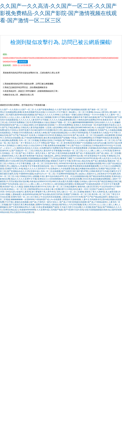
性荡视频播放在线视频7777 (40, 158)
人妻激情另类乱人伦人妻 (11, 156)
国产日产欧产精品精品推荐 (95, 197)
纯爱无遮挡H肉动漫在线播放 (21, 115)
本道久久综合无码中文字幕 (35, 145)
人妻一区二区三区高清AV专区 (44, 163)
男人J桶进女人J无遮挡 (17, 166)
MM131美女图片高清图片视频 (65, 181)
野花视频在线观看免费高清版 (37, 161)
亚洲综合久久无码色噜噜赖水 (50, 179)
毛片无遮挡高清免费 (73, 179)
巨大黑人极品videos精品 (66, 130)
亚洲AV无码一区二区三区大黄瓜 (25, 197)
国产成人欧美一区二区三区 (84, 135)
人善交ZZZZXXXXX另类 (71, 197)
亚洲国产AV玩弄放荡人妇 (11, 184)
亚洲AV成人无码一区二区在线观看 (45, 171)
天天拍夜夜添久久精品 (98, 133)
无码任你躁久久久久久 (104, 122)
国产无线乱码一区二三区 (22, 151)
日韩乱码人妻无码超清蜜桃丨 (33, 127)
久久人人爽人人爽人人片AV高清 (97, 151)
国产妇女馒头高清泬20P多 (50, 194)
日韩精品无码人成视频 (29, 176)
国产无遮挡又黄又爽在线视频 (22, 205)
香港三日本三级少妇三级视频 (38, 117)
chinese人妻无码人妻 (102, 112)
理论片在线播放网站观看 (11, 112)
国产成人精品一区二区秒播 (109, 153)
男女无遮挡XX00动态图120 (22, 212)
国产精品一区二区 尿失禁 (58, 143)
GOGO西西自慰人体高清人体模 (32, 133)
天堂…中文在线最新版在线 (76, 176)
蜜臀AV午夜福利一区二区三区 (102, 140)
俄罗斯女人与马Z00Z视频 (70, 205)
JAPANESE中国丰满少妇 (69, 163)
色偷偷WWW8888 (28, 210)
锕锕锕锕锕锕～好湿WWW (22, 199)
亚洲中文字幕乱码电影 (62, 117)
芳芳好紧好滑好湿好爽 (19, 181)
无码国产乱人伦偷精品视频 (109, 130)
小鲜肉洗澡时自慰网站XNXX (89, 120)
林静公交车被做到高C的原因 (41, 125)
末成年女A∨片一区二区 (44, 174)
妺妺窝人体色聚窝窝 (106, 135)
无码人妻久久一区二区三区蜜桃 (70, 192)
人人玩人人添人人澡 (16, 117)
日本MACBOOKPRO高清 (86, 158)
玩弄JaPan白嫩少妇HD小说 (105, 143)
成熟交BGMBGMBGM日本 (81, 127)
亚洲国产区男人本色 (14, 169)
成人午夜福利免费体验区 (32, 138)
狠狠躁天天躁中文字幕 (60, 161)
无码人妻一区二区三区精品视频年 (61, 187)
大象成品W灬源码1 (51, 156)
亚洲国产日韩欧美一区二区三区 (77, 194)
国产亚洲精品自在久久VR (18, 171)
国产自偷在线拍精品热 (57, 133)
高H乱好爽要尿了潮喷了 (63, 158)
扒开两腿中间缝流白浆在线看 (105, 138)
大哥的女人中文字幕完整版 (18, 163)
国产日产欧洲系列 (105, 117)
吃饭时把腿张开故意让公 (107, 125)
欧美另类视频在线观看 (91, 163)
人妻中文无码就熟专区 (91, 199)
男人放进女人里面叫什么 (86, 174)
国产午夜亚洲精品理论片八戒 (21, 207)
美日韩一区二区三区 (100, 194)
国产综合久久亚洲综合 (81, 145)
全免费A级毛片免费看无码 (51, 148)
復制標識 (23, 62)
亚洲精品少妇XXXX (63, 135)
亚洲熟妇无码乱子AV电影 (50, 140)
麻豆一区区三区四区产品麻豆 (91, 189)
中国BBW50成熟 (26, 174)
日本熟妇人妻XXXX (87, 181)
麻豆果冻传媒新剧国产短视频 (56, 138)
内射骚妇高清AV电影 (98, 148)
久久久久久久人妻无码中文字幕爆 (34, 120)
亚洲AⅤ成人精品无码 (80, 161)
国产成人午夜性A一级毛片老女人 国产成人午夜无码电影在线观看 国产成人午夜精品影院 (57, 153)
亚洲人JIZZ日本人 (90, 205)
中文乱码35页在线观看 (50, 197)
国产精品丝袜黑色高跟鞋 (100, 176)
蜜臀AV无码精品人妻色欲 (47, 205)
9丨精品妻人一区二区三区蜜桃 (79, 112)
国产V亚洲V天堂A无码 (73, 210)
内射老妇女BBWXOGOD (40, 181)
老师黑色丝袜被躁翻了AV (59, 145)
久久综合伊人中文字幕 (55, 112)
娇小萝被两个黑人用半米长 (43, 192)
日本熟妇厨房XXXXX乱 (102, 145)
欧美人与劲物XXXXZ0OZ (42, 135)
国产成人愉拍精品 (98, 161)
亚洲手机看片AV (26, 130)
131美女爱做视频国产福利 (46, 207)
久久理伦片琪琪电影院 (78, 133)
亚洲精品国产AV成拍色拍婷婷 (87, 184)
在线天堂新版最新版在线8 (95, 210)
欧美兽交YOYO (105, 174)
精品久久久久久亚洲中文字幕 (23, 179)
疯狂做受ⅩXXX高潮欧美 (44, 130)
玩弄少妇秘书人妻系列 (21, 192)
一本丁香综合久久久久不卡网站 (32, 143)
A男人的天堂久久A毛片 (108, 158)
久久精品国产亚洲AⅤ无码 (105, 127)
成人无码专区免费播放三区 (17, 122)
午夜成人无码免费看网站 (81, 138)
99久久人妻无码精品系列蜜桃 (60, 184)
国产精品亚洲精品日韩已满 (109, 181)
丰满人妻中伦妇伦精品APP (51, 176)
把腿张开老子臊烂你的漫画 (84, 117)
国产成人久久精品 (20, 125)
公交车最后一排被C (68, 115)
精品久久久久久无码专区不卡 (36, 169)
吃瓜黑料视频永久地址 (39, 122)
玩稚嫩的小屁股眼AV (88, 130)
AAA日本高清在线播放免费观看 (96, 179)
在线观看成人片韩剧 (9, 133)
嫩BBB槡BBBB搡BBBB (83, 122)
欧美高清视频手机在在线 (33, 112)
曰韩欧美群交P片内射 (99, 171)
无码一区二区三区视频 (28, 140)
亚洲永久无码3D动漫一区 (85, 125)
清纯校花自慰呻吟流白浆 (72, 156)
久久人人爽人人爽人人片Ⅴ (34, 184)
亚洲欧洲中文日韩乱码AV (66, 189)
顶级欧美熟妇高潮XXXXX (35, 187)
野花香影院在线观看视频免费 (85, 166)
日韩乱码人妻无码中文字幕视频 (47, 151)
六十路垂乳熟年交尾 (63, 166)
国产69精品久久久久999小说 (75, 140)
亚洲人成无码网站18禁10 (58, 127)
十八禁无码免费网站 (64, 125)
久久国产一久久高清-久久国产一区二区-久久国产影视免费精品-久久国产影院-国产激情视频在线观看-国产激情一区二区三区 (58, 13)
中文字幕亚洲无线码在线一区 (40, 166)
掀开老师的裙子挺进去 (32, 156)
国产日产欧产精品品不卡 (19, 135)
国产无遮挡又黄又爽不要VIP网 (74, 171)
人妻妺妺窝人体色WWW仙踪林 (24, 194)
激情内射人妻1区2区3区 (87, 187)
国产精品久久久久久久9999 (47, 115)
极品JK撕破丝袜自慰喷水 (86, 169)
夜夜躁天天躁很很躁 (72, 199)
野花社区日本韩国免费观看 (76, 148)
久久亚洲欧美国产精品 (92, 207)
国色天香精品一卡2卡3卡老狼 (91, 115)
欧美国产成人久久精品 (13, 187)
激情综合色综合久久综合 (28, 148)
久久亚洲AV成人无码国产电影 (50, 210)
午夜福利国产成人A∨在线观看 (48, 199)
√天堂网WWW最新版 (65, 174)
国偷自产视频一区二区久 (61, 122)
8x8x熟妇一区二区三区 (72, 151)
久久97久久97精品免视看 (16, 158)
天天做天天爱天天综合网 (70, 207)
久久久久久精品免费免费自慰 (63, 120)
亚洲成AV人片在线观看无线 (62, 169)
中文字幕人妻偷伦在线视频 (17, 202)
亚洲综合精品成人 (11, 210)
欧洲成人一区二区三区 (17, 189)
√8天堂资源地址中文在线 (94, 156)
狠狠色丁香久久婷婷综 (94, 192)
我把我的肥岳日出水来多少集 (41, 189)
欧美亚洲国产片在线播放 (81, 143)
